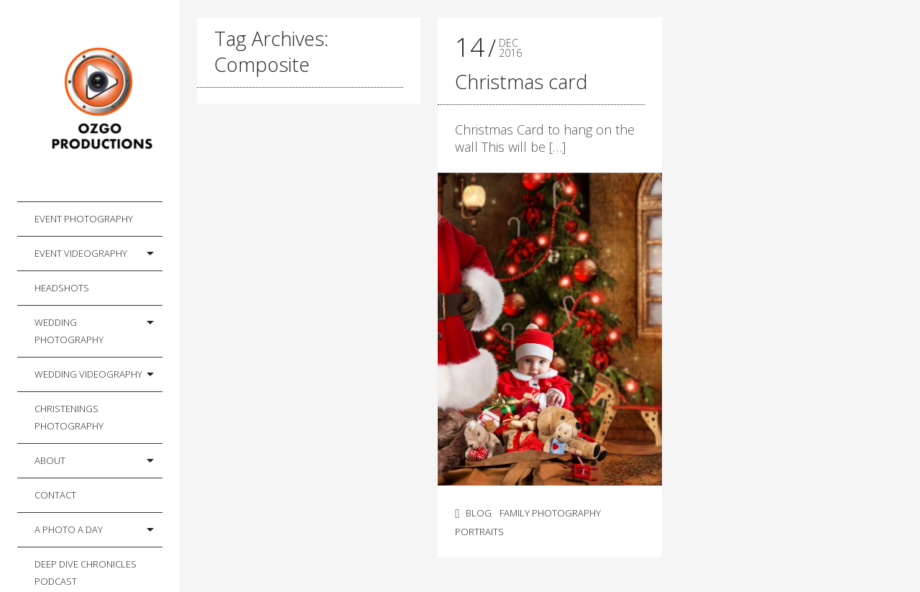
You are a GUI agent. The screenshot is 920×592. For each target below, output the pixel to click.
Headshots (61, 287)
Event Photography (83, 218)
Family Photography (550, 512)
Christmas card (521, 81)
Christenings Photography (69, 417)
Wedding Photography (69, 331)
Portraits (479, 531)
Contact (55, 494)
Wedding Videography (88, 374)
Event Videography (80, 253)
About (49, 460)
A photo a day (68, 529)
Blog (479, 512)
